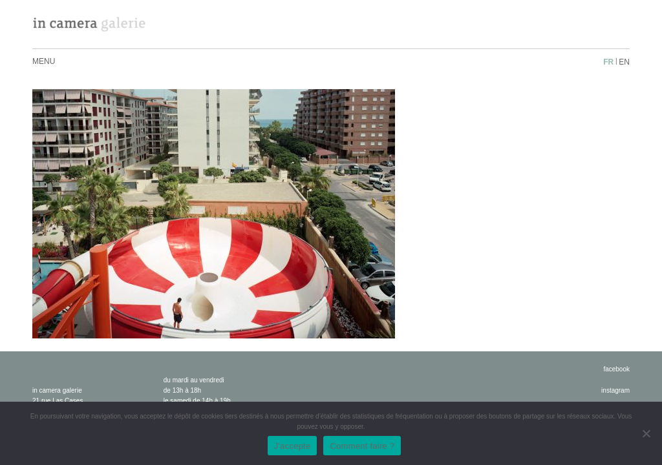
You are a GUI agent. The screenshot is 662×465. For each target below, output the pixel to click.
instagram (615, 390)
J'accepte (292, 446)
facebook (616, 369)
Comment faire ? (362, 446)
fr (608, 62)
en (624, 62)
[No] (645, 433)
